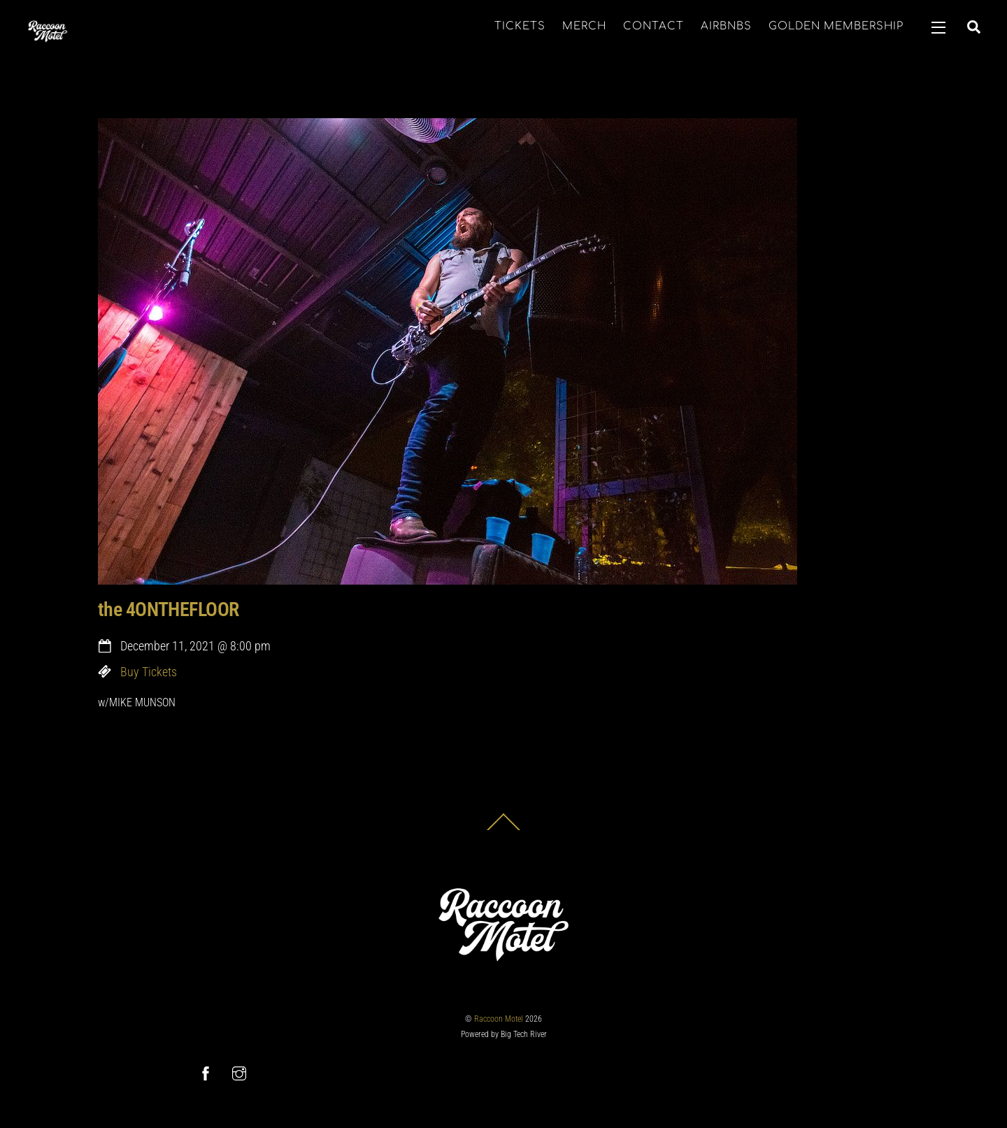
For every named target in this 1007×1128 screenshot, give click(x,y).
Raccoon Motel (498, 1019)
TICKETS (519, 26)
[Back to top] (503, 829)
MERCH (584, 26)
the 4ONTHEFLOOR (168, 609)
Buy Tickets (148, 672)
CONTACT (653, 26)
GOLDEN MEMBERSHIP (836, 26)
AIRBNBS (726, 26)
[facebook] (206, 1072)
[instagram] (239, 1072)
